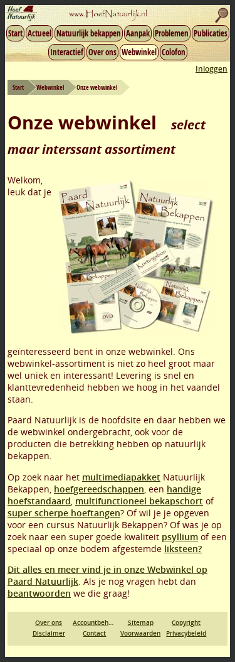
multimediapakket (121, 477)
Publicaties (210, 33)
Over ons (102, 52)
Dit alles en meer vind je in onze (77, 569)
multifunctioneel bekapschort (139, 501)
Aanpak (138, 33)
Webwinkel (139, 52)
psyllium (180, 537)
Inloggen (211, 68)
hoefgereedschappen (99, 489)
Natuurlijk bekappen (88, 33)
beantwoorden (39, 593)
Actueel (39, 33)
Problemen (172, 33)
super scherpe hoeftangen (64, 513)
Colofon (173, 52)
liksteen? (183, 549)
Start (15, 33)
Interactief (66, 52)
